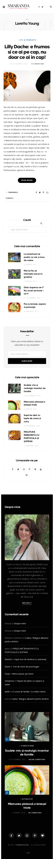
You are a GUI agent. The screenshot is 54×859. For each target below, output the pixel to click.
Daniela (8, 659)
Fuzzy (7, 673)
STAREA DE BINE (27, 746)
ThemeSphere (22, 845)
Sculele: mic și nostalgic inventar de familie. (34, 388)
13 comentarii (37, 64)
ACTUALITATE (27, 799)
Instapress (9, 681)
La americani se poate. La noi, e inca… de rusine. (35, 257)
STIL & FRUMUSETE (28, 40)
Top (27, 853)
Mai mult (27, 603)
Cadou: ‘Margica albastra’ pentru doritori (30, 699)
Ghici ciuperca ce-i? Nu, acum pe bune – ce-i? (34, 290)
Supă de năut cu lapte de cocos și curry (32, 418)
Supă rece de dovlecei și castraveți (30, 659)
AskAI (7, 691)
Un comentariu (35, 813)
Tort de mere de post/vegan (26, 666)
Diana (7, 666)
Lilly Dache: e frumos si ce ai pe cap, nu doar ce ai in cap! (27, 52)
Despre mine (20, 623)
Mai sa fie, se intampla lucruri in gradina (33, 273)
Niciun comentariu (37, 759)
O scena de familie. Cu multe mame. (29, 691)
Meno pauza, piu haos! (22, 673)
